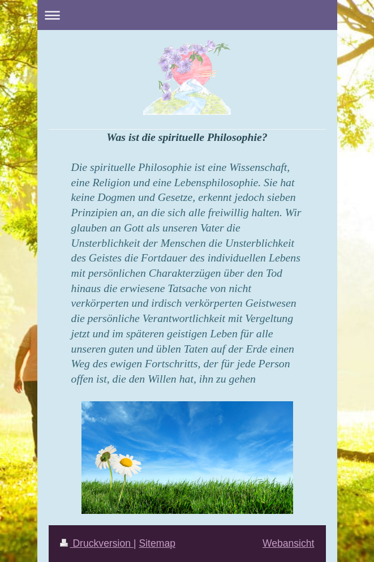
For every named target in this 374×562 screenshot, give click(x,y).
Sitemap (157, 543)
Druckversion (97, 543)
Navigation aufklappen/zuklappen (187, 15)
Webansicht (289, 543)
